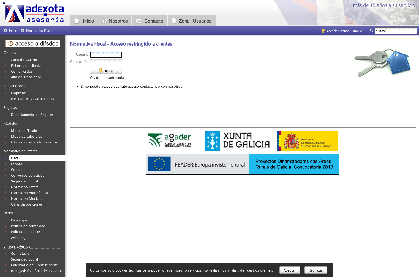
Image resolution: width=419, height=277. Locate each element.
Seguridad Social (24, 181)
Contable (18, 169)
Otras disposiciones (27, 204)
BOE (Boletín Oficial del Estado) (36, 270)
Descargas (19, 220)
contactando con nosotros (161, 86)
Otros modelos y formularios (34, 142)
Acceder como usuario (344, 30)
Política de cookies (26, 231)
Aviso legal (19, 237)
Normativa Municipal (27, 198)
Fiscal (15, 158)
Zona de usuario (24, 59)
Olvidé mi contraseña (107, 77)
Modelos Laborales (26, 136)
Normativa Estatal (25, 186)
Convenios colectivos (27, 175)
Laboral (17, 163)
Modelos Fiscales (25, 130)
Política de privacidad (28, 225)
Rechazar (316, 270)
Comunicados (22, 71)
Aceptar (290, 270)
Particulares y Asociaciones (32, 98)
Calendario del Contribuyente (34, 264)
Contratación (21, 253)
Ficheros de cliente (26, 65)
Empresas (19, 92)
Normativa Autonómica (29, 192)
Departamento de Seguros (32, 114)
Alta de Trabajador (26, 76)
